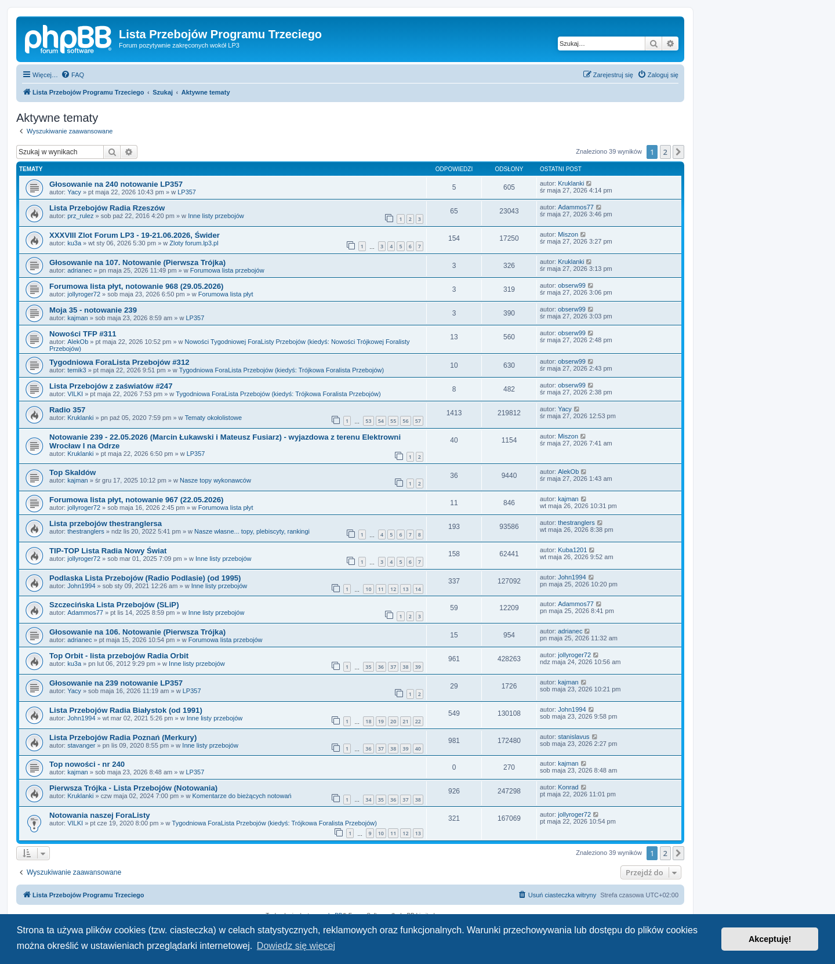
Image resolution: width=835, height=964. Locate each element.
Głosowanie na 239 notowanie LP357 (116, 683)
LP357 (186, 192)
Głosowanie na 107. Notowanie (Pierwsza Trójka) (137, 262)
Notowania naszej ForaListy (99, 815)
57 (418, 421)
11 (381, 589)
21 (405, 721)
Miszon (568, 234)
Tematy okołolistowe (213, 417)
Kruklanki (571, 183)
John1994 (81, 585)
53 (368, 421)
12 (393, 589)
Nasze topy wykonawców (215, 480)
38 (405, 667)
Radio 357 (67, 409)
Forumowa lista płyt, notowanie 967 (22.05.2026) (136, 499)
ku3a (74, 243)
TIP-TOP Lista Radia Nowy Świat (108, 550)
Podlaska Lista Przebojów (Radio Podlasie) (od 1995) (145, 578)
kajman (77, 317)
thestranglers (85, 531)
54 (381, 421)
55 (393, 421)
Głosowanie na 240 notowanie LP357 (116, 184)
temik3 (76, 370)
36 (381, 667)
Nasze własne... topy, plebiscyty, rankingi (252, 531)
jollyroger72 (83, 294)
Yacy (74, 192)
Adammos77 (576, 207)
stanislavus (573, 736)
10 (368, 589)
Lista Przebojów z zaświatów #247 (111, 386)
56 (405, 421)
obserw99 (572, 285)
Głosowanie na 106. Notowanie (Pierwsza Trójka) (137, 632)
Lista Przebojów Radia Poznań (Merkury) (123, 737)
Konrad (568, 787)
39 (418, 667)
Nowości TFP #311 (83, 333)
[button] (678, 152)
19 (381, 721)
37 (393, 667)
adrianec (79, 270)
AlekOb (77, 341)
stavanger (81, 745)
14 (418, 589)
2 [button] (665, 152)
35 (368, 667)
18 (368, 721)
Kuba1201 (572, 549)
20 (393, 721)
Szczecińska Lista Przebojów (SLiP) (114, 604)
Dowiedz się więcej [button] (296, 946)
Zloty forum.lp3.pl (193, 243)
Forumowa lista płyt (225, 294)
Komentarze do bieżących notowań (241, 795)
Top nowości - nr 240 (87, 764)
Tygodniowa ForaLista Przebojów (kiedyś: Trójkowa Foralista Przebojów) (281, 370)
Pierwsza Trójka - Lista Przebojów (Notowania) (133, 788)
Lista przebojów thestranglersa (105, 523)
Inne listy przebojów (216, 215)
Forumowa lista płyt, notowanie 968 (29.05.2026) (136, 286)
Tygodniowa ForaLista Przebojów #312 (119, 362)
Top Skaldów (72, 472)
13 (405, 589)
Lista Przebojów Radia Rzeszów (107, 208)
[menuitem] (72, 75)
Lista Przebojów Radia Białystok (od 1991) (125, 710)
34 (368, 799)
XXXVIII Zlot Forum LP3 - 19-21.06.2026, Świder (134, 235)
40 (418, 748)
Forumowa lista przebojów (227, 270)
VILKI (75, 393)
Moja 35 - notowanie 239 (93, 310)
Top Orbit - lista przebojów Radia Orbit (118, 655)
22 (418, 721)
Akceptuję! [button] (770, 939)
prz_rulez (80, 215)
